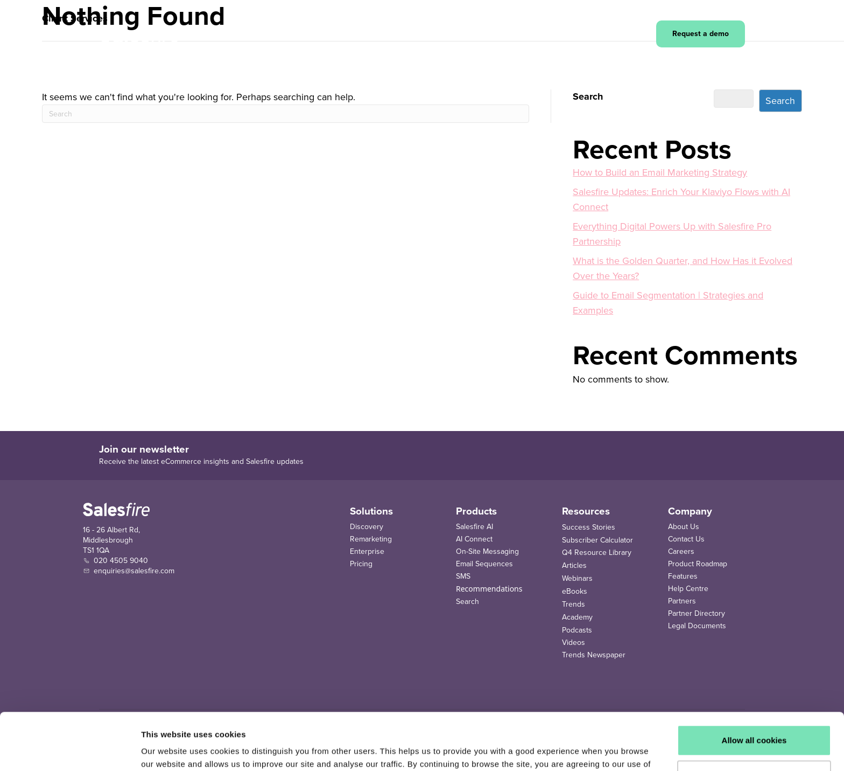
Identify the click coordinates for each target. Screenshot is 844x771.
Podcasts (577, 630)
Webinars (577, 578)
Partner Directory (696, 613)
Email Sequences (484, 563)
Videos (573, 642)
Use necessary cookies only (754, 718)
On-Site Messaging (487, 551)
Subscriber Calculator (597, 540)
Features (683, 576)
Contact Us (686, 539)
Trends (573, 604)
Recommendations (489, 589)
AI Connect (474, 539)
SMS (463, 576)
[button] (254, 34)
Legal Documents (697, 625)
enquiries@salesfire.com (134, 570)
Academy (577, 617)
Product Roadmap (697, 563)
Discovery (366, 526)
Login (629, 34)
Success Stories (588, 527)
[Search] (285, 114)
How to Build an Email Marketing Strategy (660, 172)
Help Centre (688, 588)
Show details (166, 749)
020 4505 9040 (121, 560)
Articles (574, 565)
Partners (682, 601)
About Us (683, 526)
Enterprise (367, 551)
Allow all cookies (754, 683)
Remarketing (371, 539)
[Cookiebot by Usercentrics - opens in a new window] (70, 750)
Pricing (361, 563)
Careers (681, 551)
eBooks (574, 591)
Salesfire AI (474, 526)
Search (588, 96)
